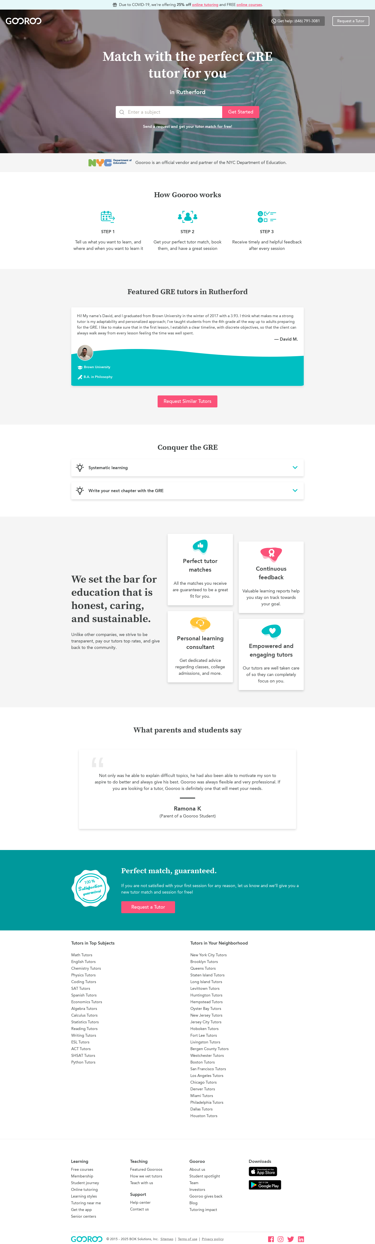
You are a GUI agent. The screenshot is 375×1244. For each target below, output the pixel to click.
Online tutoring (84, 1189)
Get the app (81, 1209)
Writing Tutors (83, 1035)
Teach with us (141, 1183)
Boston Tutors (202, 1062)
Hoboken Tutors (204, 1028)
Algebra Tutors (84, 1008)
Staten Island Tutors (207, 975)
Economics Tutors (86, 1002)
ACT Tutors (81, 1049)
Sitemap (166, 1239)
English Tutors (83, 961)
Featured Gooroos (146, 1169)
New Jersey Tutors (206, 1015)
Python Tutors (83, 1062)
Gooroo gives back (205, 1196)
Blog (193, 1203)
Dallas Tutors (201, 1109)
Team (194, 1183)
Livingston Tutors (205, 1042)
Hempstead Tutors (206, 1002)
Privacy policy (213, 1239)
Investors (197, 1189)
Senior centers (83, 1216)
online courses (249, 4)
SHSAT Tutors (83, 1055)
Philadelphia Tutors (206, 1102)
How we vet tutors (146, 1176)
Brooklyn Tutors (204, 961)
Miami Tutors (201, 1095)
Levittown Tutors (205, 988)
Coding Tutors (83, 981)
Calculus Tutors (84, 1015)
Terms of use (187, 1239)
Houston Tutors (203, 1116)
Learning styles (84, 1196)
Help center (140, 1202)
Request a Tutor (350, 21)
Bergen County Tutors (209, 1049)
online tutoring (205, 4)
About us (197, 1169)
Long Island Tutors (206, 981)
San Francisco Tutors (208, 1069)
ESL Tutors (80, 1042)
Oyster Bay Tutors (205, 1008)
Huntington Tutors (206, 995)
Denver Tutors (202, 1089)
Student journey (85, 1183)
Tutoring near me (86, 1203)
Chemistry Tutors (86, 968)
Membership (82, 1176)
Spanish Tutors (84, 995)
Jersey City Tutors (205, 1022)
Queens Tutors (203, 968)
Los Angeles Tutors (206, 1075)
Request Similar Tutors (187, 401)
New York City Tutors (208, 955)
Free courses (82, 1169)
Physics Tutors (83, 975)
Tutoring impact (203, 1209)
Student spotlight (204, 1176)
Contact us (139, 1209)
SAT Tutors (80, 988)
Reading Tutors (84, 1028)
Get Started (240, 112)
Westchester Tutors (207, 1055)
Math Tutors (81, 955)
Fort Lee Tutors (203, 1035)
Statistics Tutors (85, 1022)
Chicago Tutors (203, 1082)
